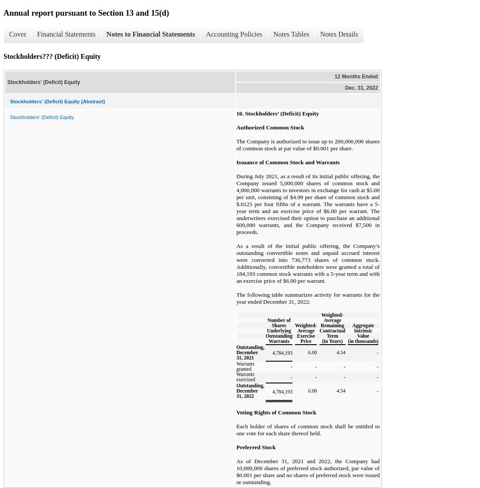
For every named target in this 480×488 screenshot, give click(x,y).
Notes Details (339, 34)
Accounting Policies (234, 34)
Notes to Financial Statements (150, 34)
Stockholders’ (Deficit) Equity (42, 117)
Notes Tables (291, 34)
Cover (17, 34)
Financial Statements (66, 34)
